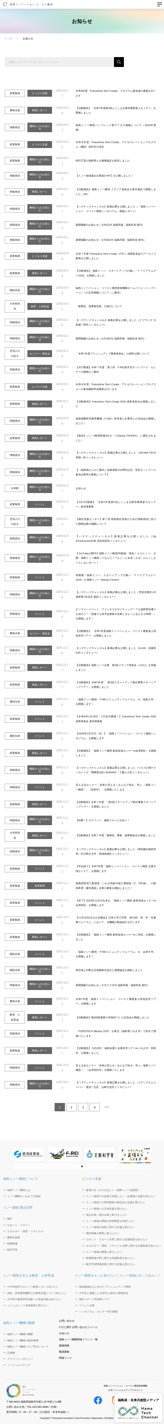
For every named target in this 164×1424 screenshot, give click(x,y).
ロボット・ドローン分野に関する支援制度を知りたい (117, 1239)
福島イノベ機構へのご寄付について (27, 1346)
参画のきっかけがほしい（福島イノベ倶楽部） (113, 1190)
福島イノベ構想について (20, 1178)
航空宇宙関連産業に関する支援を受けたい (110, 1264)
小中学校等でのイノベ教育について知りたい (33, 1286)
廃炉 (9, 1218)
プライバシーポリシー (20, 1358)
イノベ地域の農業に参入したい (104, 1251)
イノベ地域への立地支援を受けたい (106, 1208)
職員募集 (64, 1351)
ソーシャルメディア (18, 1365)
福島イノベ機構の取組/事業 (23, 1340)
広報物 (11, 1352)
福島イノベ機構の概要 (19, 1323)
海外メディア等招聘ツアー (94, 1299)
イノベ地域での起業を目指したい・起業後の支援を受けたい (121, 1196)
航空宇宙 (12, 1249)
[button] (75, 1166)
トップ (9, 38)
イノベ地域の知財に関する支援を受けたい (110, 1227)
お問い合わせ (66, 1320)
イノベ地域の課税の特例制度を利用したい (110, 1220)
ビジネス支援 (91, 1178)
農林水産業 (13, 1237)
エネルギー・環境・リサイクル (25, 1231)
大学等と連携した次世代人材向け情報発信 (103, 1293)
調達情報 (64, 1345)
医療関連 (12, 1243)
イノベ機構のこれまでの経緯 (24, 1196)
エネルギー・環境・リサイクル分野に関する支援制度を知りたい (123, 1245)
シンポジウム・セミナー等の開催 (98, 1311)
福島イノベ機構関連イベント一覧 (78, 1339)
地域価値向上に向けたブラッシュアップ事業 (105, 1286)
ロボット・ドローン (18, 1225)
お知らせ (64, 1333)
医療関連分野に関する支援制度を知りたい (110, 1258)
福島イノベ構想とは (18, 1190)
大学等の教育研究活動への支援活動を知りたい (34, 1299)
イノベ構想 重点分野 (18, 1207)
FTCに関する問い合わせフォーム (78, 1327)
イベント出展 (87, 1305)
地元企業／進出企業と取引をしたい (106, 1214)
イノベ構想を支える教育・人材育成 (28, 1275)
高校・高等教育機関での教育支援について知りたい (37, 1293)
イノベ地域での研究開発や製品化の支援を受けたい (115, 1202)
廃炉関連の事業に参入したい (103, 1233)
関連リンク (65, 1357)
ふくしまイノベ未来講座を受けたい (27, 1305)
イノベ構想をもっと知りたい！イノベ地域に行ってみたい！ (118, 1275)
